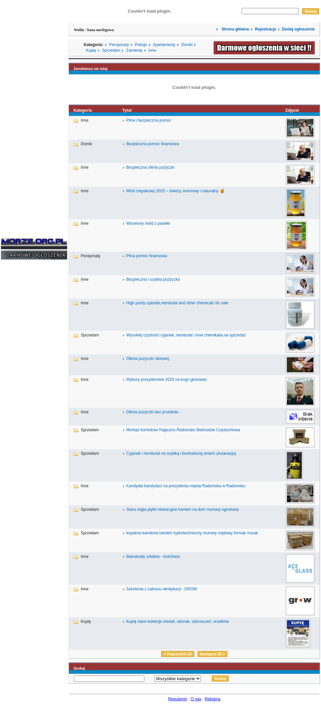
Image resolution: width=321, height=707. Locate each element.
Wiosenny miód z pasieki (148, 223)
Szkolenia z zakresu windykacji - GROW (161, 589)
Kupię (91, 50)
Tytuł (127, 110)
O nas (196, 699)
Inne (152, 50)
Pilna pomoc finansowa (146, 256)
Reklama (212, 699)
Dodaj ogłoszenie (298, 29)
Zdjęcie (292, 110)
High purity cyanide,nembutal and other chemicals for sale (177, 303)
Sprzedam (111, 50)
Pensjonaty (119, 44)
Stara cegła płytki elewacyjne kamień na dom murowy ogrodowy (182, 509)
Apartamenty (164, 44)
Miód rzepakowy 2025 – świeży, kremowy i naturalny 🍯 (175, 191)
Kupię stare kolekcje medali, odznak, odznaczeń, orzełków (177, 621)
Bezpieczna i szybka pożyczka (153, 279)
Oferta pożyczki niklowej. (148, 358)
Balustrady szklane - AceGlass (153, 556)
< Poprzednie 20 (178, 654)
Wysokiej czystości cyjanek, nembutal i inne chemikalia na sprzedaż (186, 335)
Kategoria (82, 110)
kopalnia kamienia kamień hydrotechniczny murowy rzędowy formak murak (192, 533)
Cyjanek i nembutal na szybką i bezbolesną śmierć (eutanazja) (181, 453)
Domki (187, 44)
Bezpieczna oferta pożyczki (150, 167)
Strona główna (234, 29)
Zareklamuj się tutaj (90, 69)
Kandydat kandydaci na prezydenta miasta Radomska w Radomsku (186, 486)
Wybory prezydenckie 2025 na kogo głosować (166, 379)
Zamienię (134, 50)
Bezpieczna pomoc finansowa (152, 144)
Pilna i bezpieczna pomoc (148, 120)
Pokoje (141, 44)
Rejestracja (265, 29)
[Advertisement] (21, 365)
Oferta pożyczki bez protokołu (152, 412)
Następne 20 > (212, 654)
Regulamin (177, 699)
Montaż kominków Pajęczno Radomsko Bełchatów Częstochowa (183, 430)
